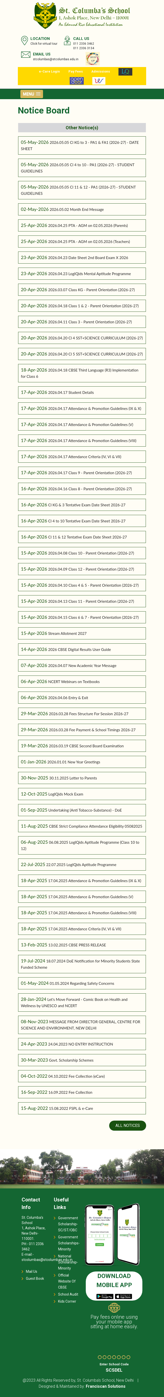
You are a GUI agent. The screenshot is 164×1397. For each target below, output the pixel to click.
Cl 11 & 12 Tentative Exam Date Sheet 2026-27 (87, 537)
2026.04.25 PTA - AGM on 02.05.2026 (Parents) (88, 225)
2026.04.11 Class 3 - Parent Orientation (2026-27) (90, 322)
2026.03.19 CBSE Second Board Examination (86, 746)
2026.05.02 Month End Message (77, 209)
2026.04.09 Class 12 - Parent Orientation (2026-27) (91, 569)
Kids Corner (67, 1301)
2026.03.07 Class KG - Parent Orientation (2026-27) (91, 289)
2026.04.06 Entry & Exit (68, 697)
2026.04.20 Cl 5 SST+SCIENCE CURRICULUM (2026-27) (95, 354)
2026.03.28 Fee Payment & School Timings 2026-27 (92, 729)
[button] (31, 94)
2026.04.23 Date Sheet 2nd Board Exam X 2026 (88, 257)
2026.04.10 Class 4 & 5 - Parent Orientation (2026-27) (93, 585)
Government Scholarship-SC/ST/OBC (68, 1224)
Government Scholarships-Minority (69, 1243)
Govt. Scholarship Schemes (71, 1060)
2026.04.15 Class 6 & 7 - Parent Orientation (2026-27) (93, 617)
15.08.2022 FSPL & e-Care (71, 1108)
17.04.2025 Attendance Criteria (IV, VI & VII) (84, 929)
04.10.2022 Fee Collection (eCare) (76, 1076)
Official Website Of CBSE (67, 1281)
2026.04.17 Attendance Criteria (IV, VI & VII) (84, 456)
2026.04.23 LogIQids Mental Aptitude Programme (89, 273)
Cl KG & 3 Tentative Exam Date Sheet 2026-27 (86, 505)
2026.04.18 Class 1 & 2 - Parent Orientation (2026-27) (93, 305)
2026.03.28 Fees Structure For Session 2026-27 (89, 713)
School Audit (68, 1294)
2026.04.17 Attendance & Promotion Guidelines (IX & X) (94, 408)
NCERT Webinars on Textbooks (74, 681)
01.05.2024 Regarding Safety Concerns (82, 983)
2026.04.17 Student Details (71, 392)
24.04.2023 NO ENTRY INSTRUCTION (80, 1044)
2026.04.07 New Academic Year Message (82, 665)
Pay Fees (75, 71)
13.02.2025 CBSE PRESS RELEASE (77, 945)
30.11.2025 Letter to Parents (73, 778)
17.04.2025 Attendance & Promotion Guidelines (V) (90, 896)
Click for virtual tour (43, 43)
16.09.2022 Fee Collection (70, 1092)
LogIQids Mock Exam (65, 794)
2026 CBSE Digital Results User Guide (79, 649)
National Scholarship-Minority (68, 1262)
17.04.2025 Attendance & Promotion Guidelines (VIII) (92, 912)
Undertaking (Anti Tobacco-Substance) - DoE (85, 810)
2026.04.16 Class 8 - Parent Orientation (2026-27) (90, 489)
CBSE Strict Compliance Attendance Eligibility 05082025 (95, 826)
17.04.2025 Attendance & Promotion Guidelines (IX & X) (94, 880)
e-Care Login (49, 71)
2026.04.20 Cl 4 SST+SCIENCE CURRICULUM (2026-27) (95, 338)
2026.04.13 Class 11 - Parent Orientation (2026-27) (91, 601)
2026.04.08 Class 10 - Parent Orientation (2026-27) (91, 553)
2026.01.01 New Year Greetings (73, 762)
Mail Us (31, 1271)
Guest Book (35, 1279)
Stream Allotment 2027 (67, 633)
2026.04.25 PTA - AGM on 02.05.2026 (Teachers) (89, 241)
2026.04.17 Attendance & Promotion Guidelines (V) (90, 424)
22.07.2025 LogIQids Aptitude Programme (81, 864)
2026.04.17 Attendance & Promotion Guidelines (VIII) (92, 440)
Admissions (100, 71)
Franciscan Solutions (106, 1386)
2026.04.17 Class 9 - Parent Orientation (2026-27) (90, 472)
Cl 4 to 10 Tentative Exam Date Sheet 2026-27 (86, 521)
